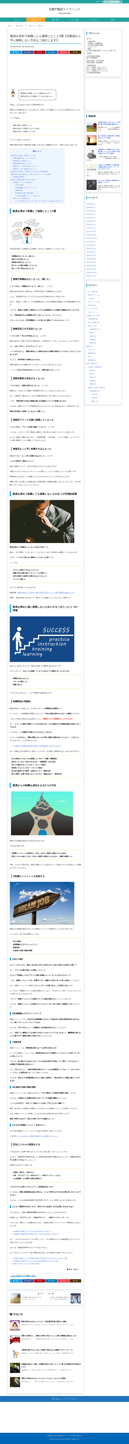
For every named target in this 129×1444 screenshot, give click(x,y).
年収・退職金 (93, 322)
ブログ (91, 350)
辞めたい (33, 26)
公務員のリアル (22, 26)
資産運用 (92, 360)
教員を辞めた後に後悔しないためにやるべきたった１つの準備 (30, 174)
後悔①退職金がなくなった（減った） (25, 158)
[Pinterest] (40, 52)
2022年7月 (90, 207)
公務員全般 (93, 319)
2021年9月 (90, 241)
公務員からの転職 (95, 367)
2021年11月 (91, 235)
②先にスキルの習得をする (21, 198)
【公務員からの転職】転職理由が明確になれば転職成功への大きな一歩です (37, 746)
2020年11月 (91, 276)
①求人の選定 (19, 185)
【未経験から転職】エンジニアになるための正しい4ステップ (32, 1231)
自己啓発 (92, 305)
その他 (91, 298)
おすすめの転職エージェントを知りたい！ (28, 196)
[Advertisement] (45, 73)
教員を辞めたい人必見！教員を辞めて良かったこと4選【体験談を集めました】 (46, 592)
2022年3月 (90, 221)
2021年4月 (91, 259)
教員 (41, 26)
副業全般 (92, 353)
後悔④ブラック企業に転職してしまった (25, 166)
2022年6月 (90, 211)
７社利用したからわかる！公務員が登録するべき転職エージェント (34, 1136)
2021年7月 (91, 248)
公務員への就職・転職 (96, 387)
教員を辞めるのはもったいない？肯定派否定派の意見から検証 (43, 1321)
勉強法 (94, 401)
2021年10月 (91, 238)
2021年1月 (91, 269)
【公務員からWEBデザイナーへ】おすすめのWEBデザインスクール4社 (35, 1261)
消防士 (93, 336)
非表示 (39, 151)
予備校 (94, 398)
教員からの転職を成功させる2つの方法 (23, 179)
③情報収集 (18, 190)
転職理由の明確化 (18, 177)
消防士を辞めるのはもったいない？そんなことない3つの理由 (43, 1378)
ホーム (12, 26)
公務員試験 (95, 391)
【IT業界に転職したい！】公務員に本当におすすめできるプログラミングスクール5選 (40, 1258)
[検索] (120, 2)
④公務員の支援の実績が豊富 (24, 193)
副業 (89, 346)
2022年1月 (90, 228)
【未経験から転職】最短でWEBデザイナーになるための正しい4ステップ (36, 1234)
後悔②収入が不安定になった (22, 161)
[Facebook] (28, 52)
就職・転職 (91, 363)
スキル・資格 (92, 291)
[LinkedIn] (51, 52)
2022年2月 (90, 224)
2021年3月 (91, 262)
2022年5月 (90, 214)
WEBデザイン (93, 295)
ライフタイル (91, 309)
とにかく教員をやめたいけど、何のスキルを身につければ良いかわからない (39, 201)
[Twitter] (15, 52)
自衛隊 (93, 339)
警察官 (93, 343)
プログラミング (94, 302)
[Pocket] (63, 52)
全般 (92, 370)
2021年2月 (91, 265)
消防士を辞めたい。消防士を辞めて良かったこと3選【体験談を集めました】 (49, 1336)
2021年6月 (90, 252)
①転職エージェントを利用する (23, 182)
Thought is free (75, 1439)
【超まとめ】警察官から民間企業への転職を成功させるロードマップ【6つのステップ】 (109, 167)
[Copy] (75, 52)
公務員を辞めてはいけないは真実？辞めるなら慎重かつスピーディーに (47, 1350)
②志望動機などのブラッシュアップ (26, 187)
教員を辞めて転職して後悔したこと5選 (23, 155)
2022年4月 (90, 217)
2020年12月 (91, 272)
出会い (91, 312)
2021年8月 (90, 245)
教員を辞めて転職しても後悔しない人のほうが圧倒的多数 (29, 171)
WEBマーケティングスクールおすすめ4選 (26, 1263)
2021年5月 (91, 255)
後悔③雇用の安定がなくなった (23, 163)
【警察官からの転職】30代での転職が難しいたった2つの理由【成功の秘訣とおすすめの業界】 (109, 151)
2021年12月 (91, 231)
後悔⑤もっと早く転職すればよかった (25, 169)
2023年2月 (90, 204)
